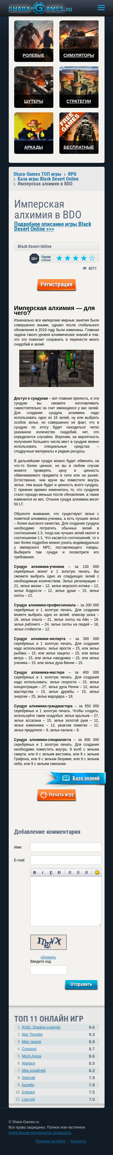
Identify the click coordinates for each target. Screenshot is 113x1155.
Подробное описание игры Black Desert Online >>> (52, 226)
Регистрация (57, 284)
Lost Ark (28, 1099)
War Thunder (32, 1034)
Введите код (40, 961)
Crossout (29, 1049)
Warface (28, 1063)
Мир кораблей (34, 1070)
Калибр (28, 1085)
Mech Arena (31, 1056)
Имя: (18, 847)
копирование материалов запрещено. (40, 1133)
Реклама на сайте (51, 1141)
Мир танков (31, 1042)
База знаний (86, 778)
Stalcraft (28, 1078)
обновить (48, 957)
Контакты (78, 1141)
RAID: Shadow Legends (41, 1027)
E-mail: (19, 860)
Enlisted (28, 1092)
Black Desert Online (35, 246)
